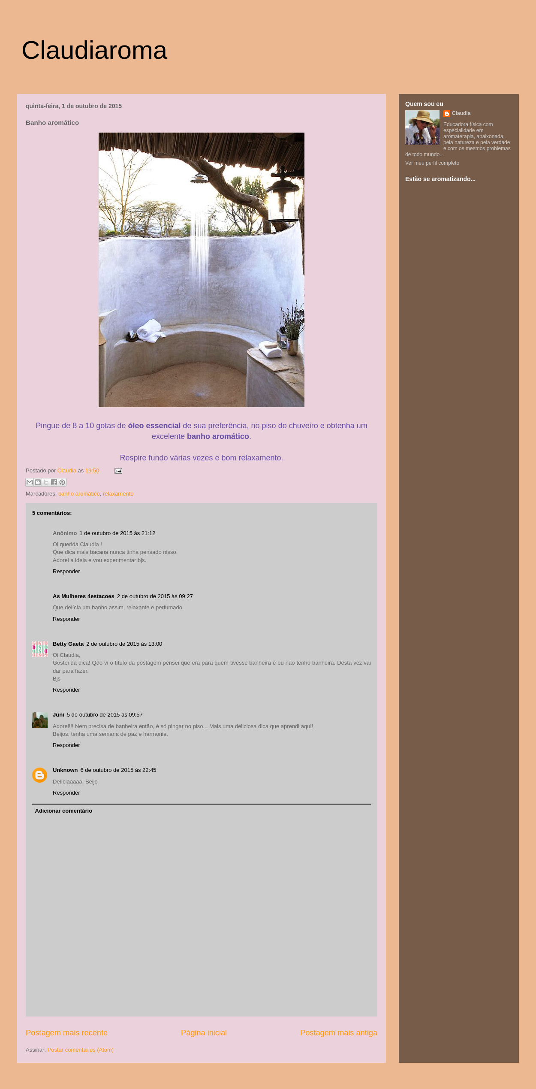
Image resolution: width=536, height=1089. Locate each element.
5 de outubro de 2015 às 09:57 (105, 714)
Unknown (65, 770)
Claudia (67, 470)
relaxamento (118, 493)
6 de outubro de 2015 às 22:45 (119, 770)
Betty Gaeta (68, 644)
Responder (66, 571)
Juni (58, 714)
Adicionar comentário (64, 811)
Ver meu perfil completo (432, 163)
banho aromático (79, 493)
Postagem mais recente (67, 1032)
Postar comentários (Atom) (81, 1050)
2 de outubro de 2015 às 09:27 (155, 596)
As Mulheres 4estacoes (83, 596)
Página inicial (204, 1032)
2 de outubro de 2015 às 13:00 (124, 644)
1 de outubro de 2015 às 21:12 (117, 533)
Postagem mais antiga (338, 1032)
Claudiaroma (94, 50)
